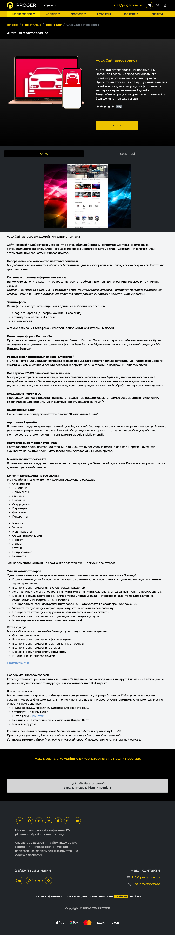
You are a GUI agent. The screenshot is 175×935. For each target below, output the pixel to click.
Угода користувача (77, 896)
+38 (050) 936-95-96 (146, 884)
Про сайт (130, 14)
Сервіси (53, 14)
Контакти (156, 14)
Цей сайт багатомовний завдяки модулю (87, 785)
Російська (135, 896)
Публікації (104, 14)
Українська (121, 896)
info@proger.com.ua (128, 5)
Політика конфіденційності (49, 896)
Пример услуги (18, 662)
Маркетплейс (23, 14)
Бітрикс (49, 5)
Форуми (78, 14)
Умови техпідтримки (101, 896)
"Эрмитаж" (36, 716)
